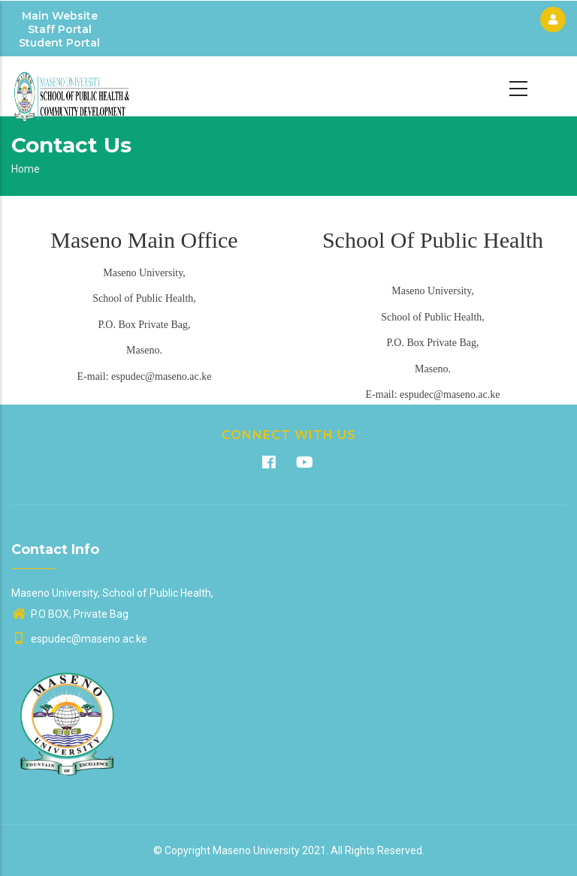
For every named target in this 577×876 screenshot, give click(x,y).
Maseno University (256, 850)
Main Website (60, 16)
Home (25, 169)
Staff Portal (60, 29)
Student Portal (59, 43)
